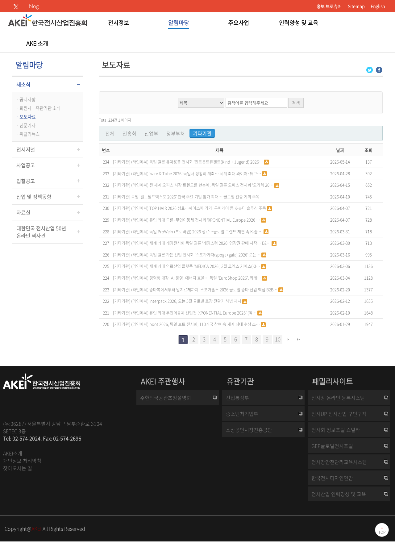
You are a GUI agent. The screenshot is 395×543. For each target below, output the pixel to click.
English (378, 6)
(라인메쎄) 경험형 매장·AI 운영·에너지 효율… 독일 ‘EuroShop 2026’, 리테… (196, 278)
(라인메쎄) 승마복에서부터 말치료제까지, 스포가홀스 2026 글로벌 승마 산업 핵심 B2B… (204, 289)
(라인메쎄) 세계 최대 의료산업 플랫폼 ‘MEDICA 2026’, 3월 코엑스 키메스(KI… (196, 266)
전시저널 (25, 149)
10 (278, 339)
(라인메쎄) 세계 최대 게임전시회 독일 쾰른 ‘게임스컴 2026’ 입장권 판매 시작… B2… (201, 243)
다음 (288, 339)
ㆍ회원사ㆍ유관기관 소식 (37, 108)
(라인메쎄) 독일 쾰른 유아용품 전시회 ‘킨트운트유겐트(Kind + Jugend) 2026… (197, 162)
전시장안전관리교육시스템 (339, 462)
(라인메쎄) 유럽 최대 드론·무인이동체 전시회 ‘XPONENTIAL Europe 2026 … (196, 220)
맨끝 (298, 339)
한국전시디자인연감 (332, 478)
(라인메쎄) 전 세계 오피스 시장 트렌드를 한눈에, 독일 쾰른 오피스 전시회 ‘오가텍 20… (202, 185)
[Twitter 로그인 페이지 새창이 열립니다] (369, 69)
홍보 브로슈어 (329, 6)
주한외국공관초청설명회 (165, 397)
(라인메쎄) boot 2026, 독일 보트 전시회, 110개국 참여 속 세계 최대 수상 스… (196, 324)
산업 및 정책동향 (33, 196)
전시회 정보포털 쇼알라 (335, 429)
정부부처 (175, 133)
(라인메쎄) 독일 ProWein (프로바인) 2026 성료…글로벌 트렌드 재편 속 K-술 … (197, 231)
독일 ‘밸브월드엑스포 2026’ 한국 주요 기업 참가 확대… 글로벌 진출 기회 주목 (195, 196)
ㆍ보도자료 (25, 116)
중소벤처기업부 (242, 413)
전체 (109, 133)
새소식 (23, 84)
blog (34, 6)
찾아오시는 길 (17, 468)
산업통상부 (237, 397)
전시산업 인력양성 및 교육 (338, 494)
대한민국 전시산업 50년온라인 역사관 (41, 231)
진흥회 (129, 133)
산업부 (151, 133)
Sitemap (356, 6)
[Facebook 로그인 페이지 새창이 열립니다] (379, 69)
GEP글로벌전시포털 (332, 445)
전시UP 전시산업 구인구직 (339, 413)
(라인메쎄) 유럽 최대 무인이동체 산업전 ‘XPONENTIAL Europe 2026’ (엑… (194, 312)
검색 (296, 103)
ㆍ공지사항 (25, 99)
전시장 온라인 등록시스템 (338, 397)
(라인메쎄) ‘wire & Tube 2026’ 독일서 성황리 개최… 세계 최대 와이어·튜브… (196, 173)
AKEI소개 (12, 453)
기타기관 (202, 133)
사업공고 (25, 165)
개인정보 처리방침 (22, 460)
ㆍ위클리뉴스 (27, 134)
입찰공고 (25, 181)
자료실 (23, 212)
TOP (381, 532)
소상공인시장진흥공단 (249, 429)
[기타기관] (121, 161)
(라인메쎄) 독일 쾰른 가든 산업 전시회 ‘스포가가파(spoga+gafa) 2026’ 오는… (196, 254)
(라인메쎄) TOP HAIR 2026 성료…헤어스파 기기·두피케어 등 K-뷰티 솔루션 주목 (199, 208)
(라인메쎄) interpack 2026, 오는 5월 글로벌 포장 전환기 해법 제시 (186, 301)
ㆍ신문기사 (25, 125)
